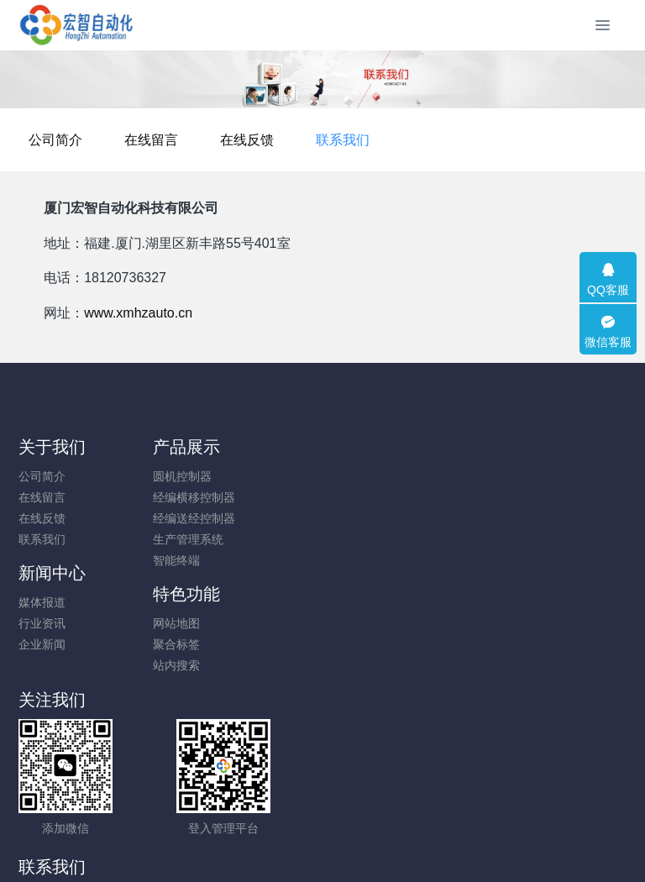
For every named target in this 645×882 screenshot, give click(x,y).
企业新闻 (356, 518)
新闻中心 (367, 447)
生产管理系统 (211, 539)
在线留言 (275, 140)
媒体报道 (356, 476)
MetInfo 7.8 (295, 846)
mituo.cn (423, 846)
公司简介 (179, 140)
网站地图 (514, 476)
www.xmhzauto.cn (138, 313)
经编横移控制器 (217, 497)
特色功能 (524, 447)
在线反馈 (370, 140)
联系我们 (466, 140)
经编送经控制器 (217, 518)
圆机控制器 (205, 476)
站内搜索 (514, 518)
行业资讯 (356, 497)
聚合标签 (514, 497)
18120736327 (395, 633)
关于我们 (52, 447)
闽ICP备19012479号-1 (322, 825)
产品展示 (210, 447)
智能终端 (199, 560)
